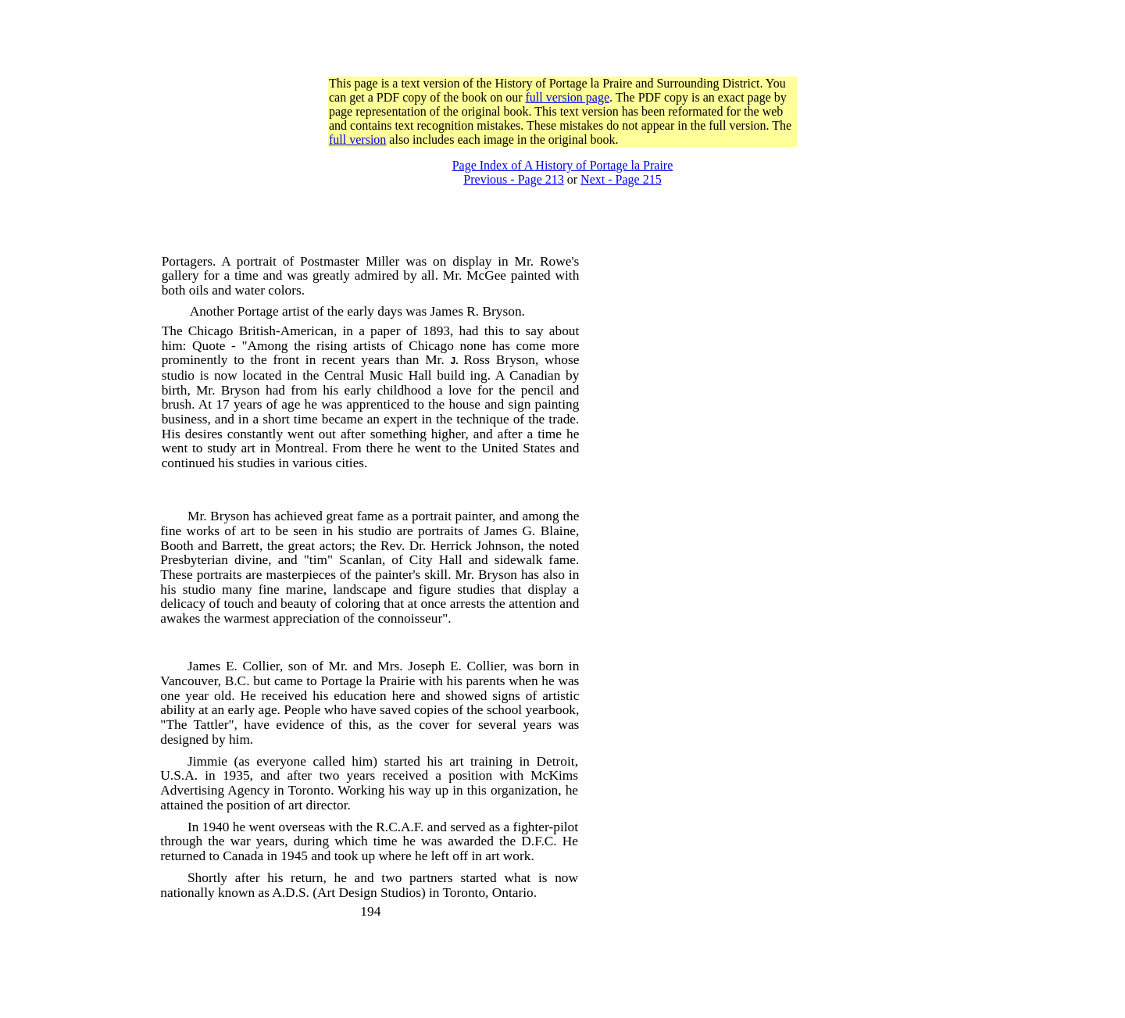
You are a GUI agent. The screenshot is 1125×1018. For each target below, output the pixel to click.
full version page (568, 97)
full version (357, 139)
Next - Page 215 (621, 179)
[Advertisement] (562, 41)
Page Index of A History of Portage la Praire (562, 165)
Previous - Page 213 (513, 179)
